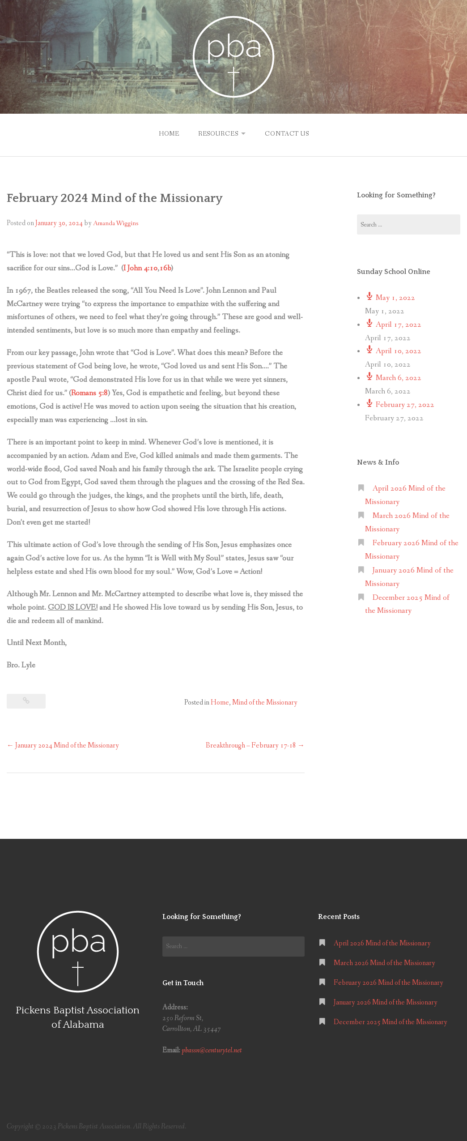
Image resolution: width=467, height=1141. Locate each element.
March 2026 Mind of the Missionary (384, 962)
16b (165, 267)
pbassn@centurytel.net (212, 1049)
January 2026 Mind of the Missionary (385, 1001)
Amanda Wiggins (115, 222)
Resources (217, 133)
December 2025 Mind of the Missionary (390, 1021)
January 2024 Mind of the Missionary (63, 744)
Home (167, 133)
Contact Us (288, 133)
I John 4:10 (140, 267)
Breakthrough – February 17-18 (255, 744)
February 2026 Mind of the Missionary (388, 982)
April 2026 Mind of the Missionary (382, 942)
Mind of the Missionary (264, 701)
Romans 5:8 (89, 392)
